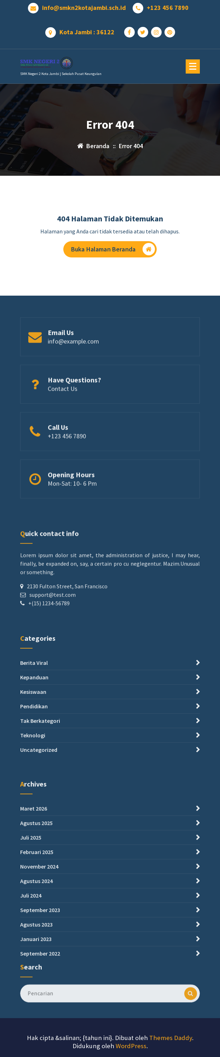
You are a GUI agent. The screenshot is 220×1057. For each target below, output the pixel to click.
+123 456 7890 (168, 5)
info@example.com (73, 363)
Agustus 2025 (36, 924)
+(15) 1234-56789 (49, 650)
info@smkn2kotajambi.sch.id (84, 5)
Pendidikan (34, 775)
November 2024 (39, 968)
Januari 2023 (36, 1040)
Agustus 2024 (36, 982)
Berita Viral (34, 731)
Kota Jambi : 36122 (86, 30)
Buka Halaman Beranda (113, 251)
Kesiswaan (33, 760)
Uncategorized (38, 818)
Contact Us (62, 410)
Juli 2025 (30, 939)
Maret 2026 (33, 910)
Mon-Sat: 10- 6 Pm (72, 505)
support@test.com (52, 641)
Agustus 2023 (36, 1026)
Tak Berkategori (40, 789)
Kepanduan (34, 746)
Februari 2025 (36, 953)
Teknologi (32, 804)
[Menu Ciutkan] (193, 66)
